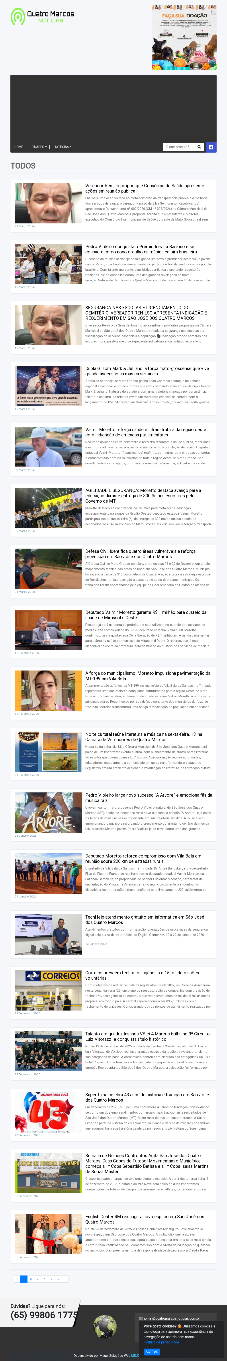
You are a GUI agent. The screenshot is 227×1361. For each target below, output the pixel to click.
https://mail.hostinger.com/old (162, 1336)
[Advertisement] (112, 108)
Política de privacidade (156, 1330)
